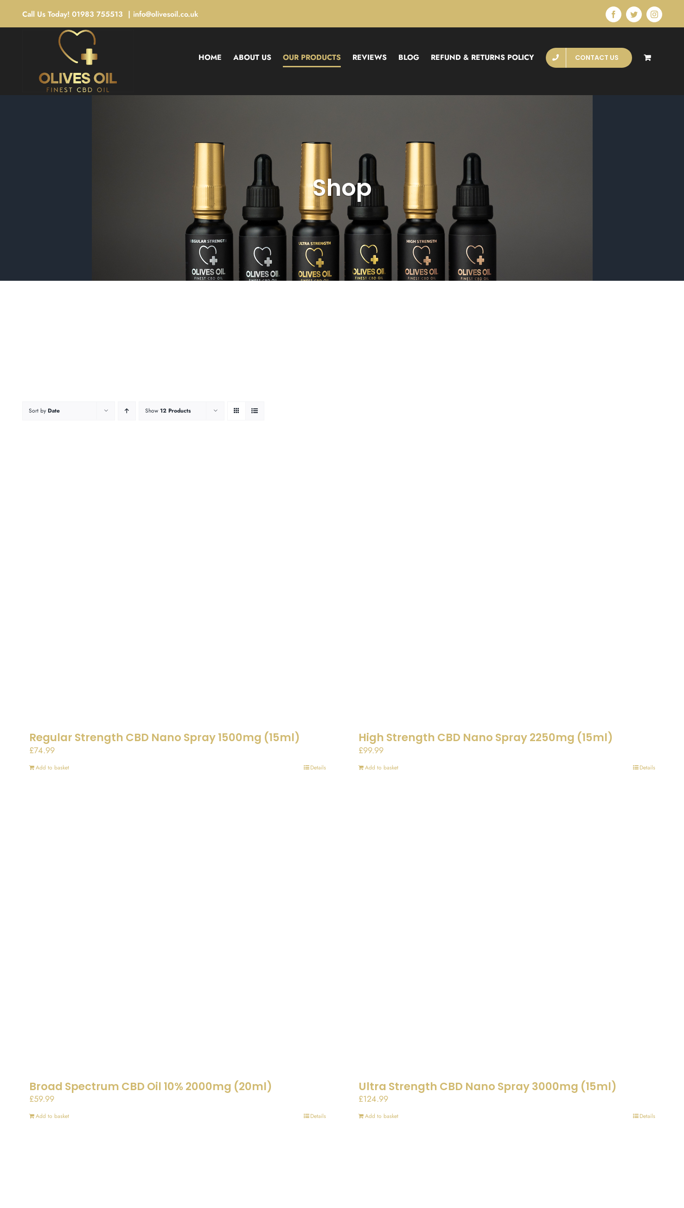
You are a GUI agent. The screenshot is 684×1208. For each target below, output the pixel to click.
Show (168, 411)
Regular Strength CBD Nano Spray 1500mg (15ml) (164, 737)
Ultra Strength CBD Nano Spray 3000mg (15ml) (487, 1086)
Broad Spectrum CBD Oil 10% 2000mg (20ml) (150, 1086)
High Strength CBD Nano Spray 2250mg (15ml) (485, 737)
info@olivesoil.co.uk (165, 14)
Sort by (44, 411)
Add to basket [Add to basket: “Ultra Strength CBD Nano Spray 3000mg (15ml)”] (381, 1116)
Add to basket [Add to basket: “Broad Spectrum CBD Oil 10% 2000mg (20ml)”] (52, 1116)
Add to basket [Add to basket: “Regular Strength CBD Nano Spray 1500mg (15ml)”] (52, 767)
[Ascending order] (127, 410)
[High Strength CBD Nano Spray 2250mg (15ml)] (507, 585)
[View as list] (255, 411)
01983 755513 (98, 14)
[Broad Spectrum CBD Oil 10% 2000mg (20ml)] (177, 934)
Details (318, 767)
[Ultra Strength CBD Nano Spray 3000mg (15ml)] (507, 934)
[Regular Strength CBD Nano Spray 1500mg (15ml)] (177, 585)
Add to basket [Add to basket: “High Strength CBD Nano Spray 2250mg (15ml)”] (381, 767)
